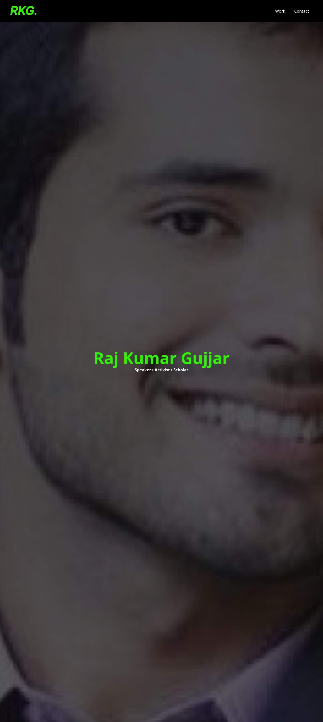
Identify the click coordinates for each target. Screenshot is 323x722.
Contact (301, 11)
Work (280, 11)
